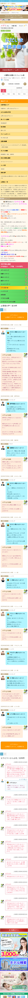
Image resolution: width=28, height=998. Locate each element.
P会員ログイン (14, 930)
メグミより (8, 764)
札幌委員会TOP (5, 12)
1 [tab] (11, 9)
